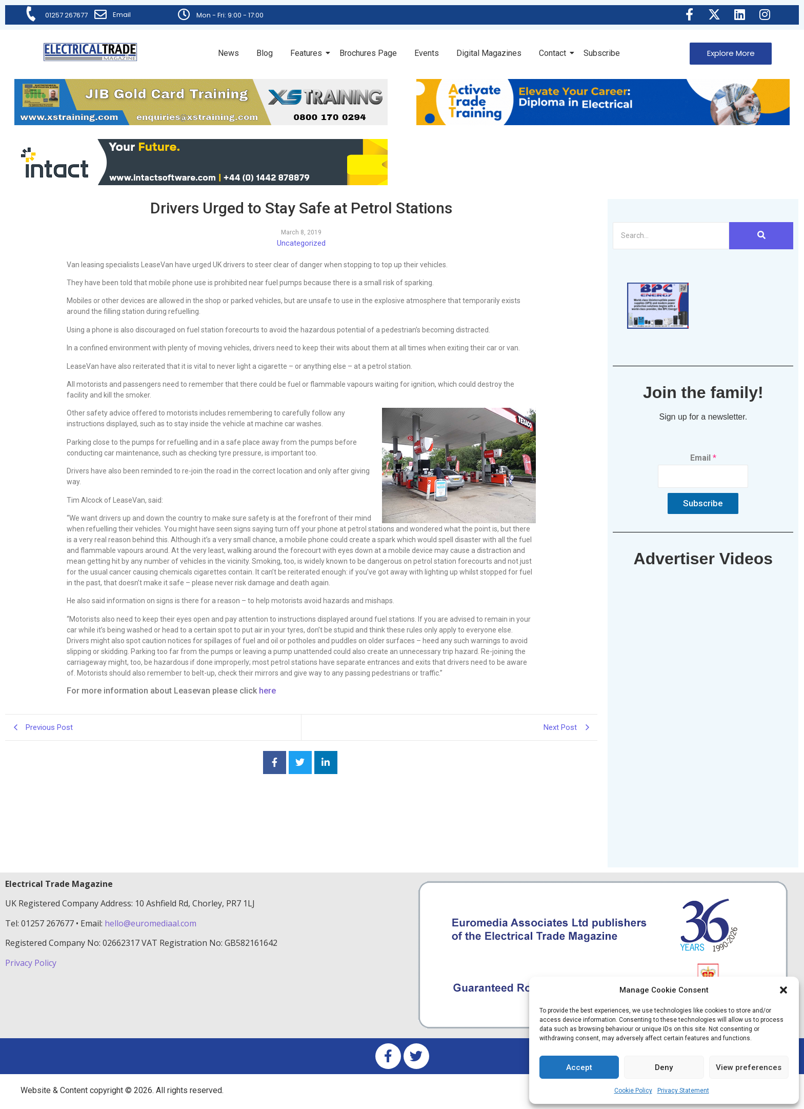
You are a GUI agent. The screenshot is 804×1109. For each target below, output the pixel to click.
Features (308, 53)
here (267, 691)
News (228, 53)
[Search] (671, 235)
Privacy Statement (683, 1090)
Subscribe (602, 53)
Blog (264, 53)
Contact (554, 53)
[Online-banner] (201, 182)
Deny (664, 1067)
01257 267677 (66, 15)
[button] (783, 990)
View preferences (748, 1067)
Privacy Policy (31, 962)
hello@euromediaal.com (150, 923)
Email (122, 14)
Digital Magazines (488, 53)
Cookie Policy (633, 1090)
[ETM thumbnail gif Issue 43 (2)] (658, 326)
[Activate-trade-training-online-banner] (603, 122)
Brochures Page (368, 53)
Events (426, 53)
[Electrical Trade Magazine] (90, 52)
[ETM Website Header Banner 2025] (201, 122)
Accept (579, 1067)
